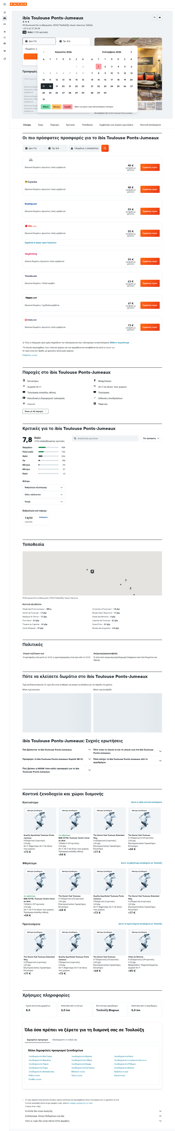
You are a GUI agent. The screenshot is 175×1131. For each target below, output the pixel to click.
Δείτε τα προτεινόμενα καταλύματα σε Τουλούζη (140, 924)
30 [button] (83, 92)
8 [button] (76, 73)
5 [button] (56, 73)
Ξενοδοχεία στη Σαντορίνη (82, 1068)
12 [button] (57, 79)
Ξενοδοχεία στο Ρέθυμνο (125, 1064)
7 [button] (69, 73)
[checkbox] (36, 519)
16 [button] (83, 79)
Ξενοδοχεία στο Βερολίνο (40, 1060)
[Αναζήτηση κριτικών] (107, 438)
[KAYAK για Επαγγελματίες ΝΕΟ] (4, 43)
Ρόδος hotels (34, 1075)
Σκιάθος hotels (35, 1079)
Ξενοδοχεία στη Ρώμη (38, 1068)
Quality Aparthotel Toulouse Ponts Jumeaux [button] (39, 836)
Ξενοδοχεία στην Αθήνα (81, 1060)
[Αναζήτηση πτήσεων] (4, 12)
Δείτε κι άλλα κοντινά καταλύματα (146, 802)
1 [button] (76, 66)
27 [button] (63, 92)
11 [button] (50, 79)
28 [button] (70, 92)
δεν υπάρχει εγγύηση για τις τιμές (80, 1103)
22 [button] (76, 86)
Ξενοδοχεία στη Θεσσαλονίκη (41, 1071)
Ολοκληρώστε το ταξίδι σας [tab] (64, 1040)
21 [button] (70, 86)
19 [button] (57, 86)
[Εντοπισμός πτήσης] (4, 37)
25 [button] (50, 92)
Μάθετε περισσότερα (119, 342)
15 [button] (76, 79)
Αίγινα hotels (119, 1075)
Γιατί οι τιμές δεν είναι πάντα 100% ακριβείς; (93, 1121)
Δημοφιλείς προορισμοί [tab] (37, 1040)
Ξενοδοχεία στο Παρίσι (39, 1064)
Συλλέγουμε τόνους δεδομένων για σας (93, 1116)
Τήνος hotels (76, 1075)
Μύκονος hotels (78, 1071)
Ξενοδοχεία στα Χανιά (123, 1056)
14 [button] (70, 79)
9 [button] (83, 73)
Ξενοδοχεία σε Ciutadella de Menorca (130, 1060)
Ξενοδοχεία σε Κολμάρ (81, 1064)
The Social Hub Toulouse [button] (139, 835)
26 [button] (57, 92)
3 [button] (43, 73)
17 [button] (44, 86)
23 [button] (83, 86)
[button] (5, 4)
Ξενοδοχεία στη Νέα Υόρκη (40, 1056)
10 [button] (44, 79)
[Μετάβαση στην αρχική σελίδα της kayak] (18, 4)
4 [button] (50, 73)
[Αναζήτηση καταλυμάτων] (4, 18)
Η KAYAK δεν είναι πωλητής (93, 1111)
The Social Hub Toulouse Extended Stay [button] (108, 836)
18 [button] (50, 86)
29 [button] (76, 92)
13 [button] (63, 79)
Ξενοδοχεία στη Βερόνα (81, 1056)
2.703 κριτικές (40, 32)
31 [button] (44, 99)
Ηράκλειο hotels (121, 1071)
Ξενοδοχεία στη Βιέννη (124, 1068)
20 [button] (63, 86)
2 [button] (83, 66)
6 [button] (63, 73)
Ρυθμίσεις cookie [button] (30, 355)
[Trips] (4, 51)
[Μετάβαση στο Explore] (4, 32)
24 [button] (43, 92)
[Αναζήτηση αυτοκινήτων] (4, 24)
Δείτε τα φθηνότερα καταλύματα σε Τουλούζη (141, 863)
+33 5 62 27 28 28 (31, 28)
